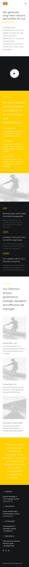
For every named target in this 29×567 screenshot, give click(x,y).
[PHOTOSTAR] (5, 3)
